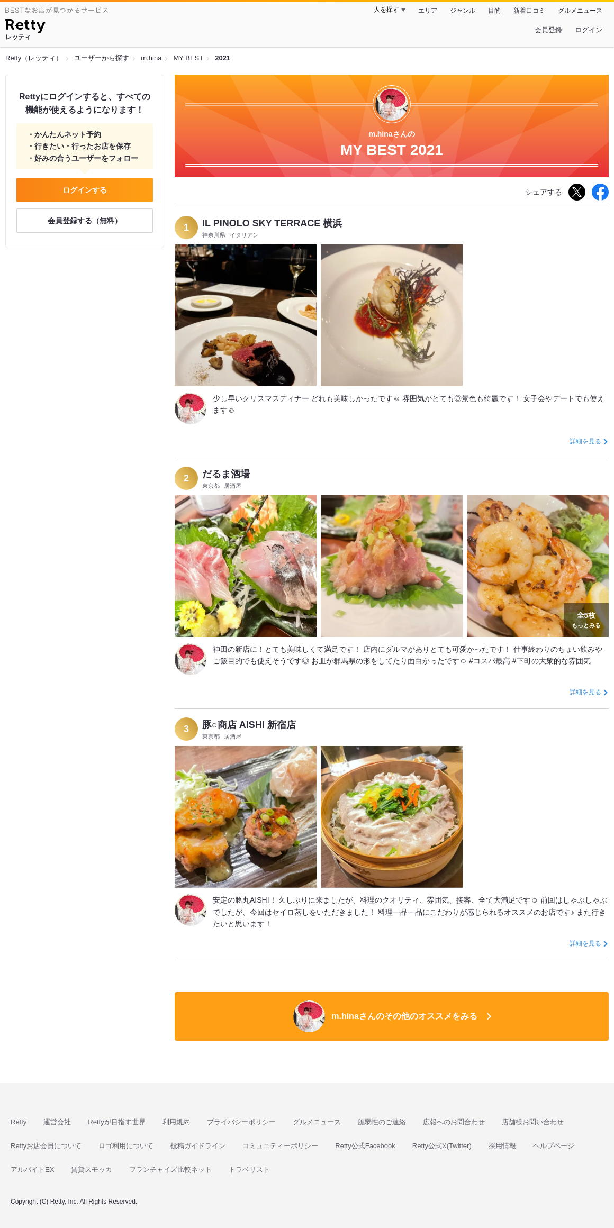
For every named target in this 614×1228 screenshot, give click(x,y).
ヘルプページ (553, 1146)
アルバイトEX (32, 1170)
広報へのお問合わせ (454, 1122)
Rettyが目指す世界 (116, 1122)
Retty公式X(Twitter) (442, 1146)
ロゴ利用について (126, 1146)
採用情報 (502, 1146)
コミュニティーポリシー (280, 1146)
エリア (427, 10)
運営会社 (57, 1122)
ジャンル (462, 10)
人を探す (386, 9)
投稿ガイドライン (197, 1146)
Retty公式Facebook (365, 1146)
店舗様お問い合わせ (533, 1122)
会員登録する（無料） (85, 220)
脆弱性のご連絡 (382, 1122)
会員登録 (548, 30)
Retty (18, 1122)
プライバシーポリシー (241, 1122)
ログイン (588, 30)
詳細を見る (585, 441)
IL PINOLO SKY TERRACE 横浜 (272, 223)
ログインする (84, 190)
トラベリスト (249, 1170)
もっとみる (586, 619)
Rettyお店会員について (46, 1146)
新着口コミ (529, 10)
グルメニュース (580, 10)
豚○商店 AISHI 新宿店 (249, 725)
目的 (494, 10)
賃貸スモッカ (91, 1170)
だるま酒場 (226, 474)
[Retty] (25, 27)
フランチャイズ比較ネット (170, 1170)
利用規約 (176, 1122)
